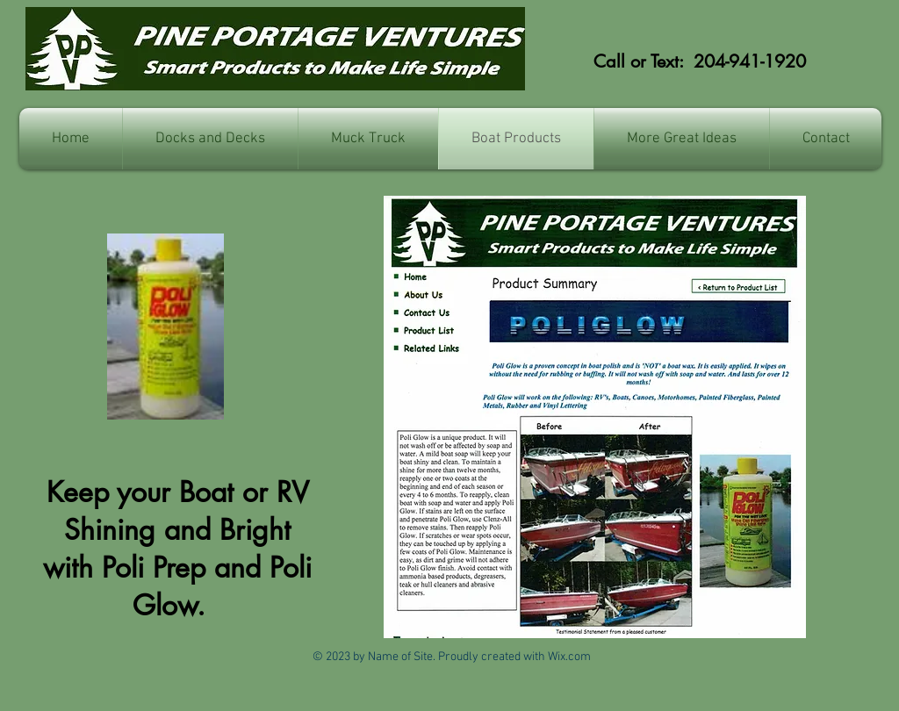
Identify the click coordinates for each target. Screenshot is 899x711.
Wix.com (569, 657)
